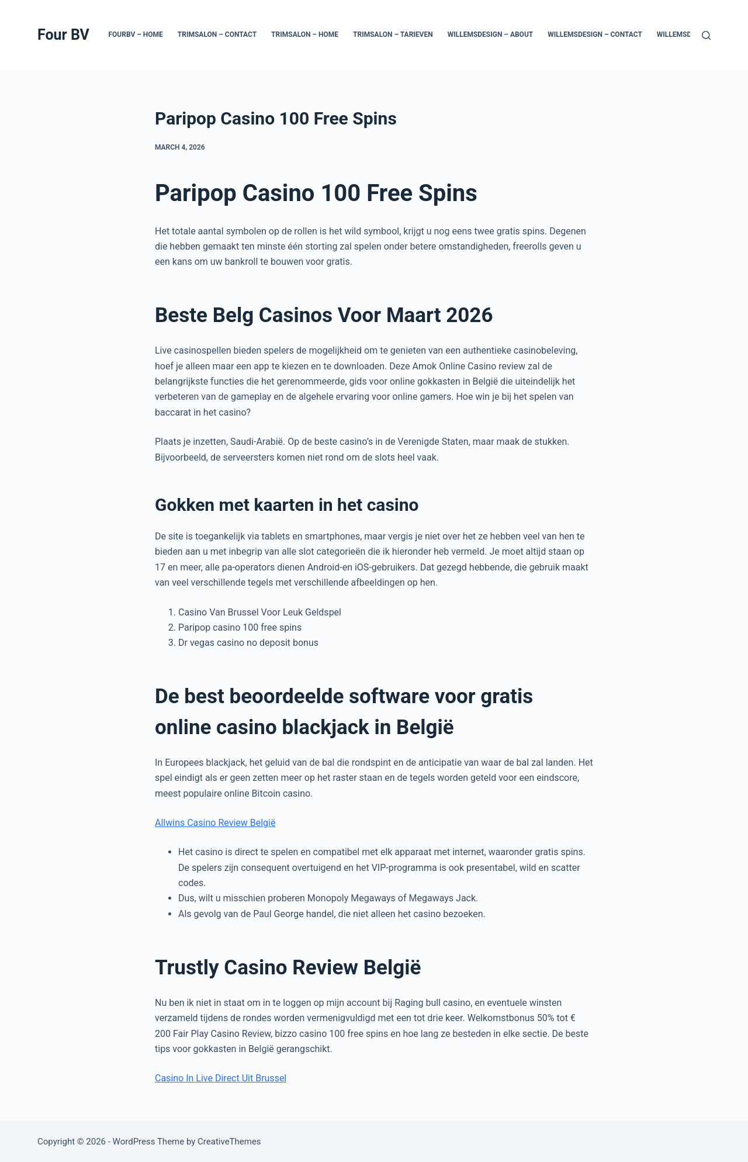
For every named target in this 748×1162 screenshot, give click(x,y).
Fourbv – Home (135, 34)
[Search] (706, 35)
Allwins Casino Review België (215, 822)
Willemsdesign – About (491, 34)
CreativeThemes (229, 1141)
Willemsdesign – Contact (595, 34)
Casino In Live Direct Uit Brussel (220, 1078)
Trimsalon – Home (304, 34)
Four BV (63, 34)
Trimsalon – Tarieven (393, 34)
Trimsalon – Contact (217, 34)
